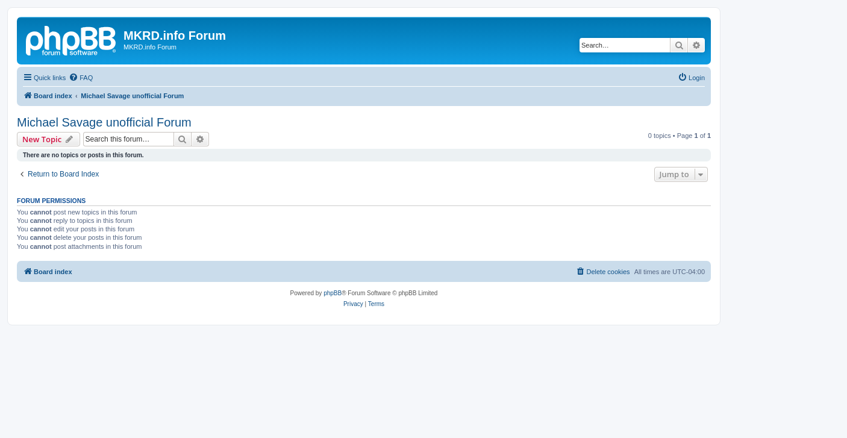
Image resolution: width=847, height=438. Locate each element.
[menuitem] (81, 77)
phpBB (332, 293)
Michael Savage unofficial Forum (104, 122)
